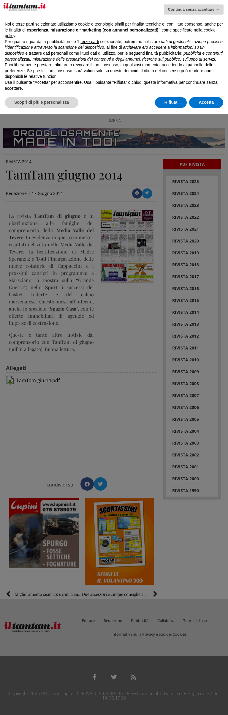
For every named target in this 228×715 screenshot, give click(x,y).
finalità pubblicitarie (163, 53)
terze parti (89, 41)
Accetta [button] (206, 102)
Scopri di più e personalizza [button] (41, 102)
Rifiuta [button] (171, 102)
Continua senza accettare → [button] (193, 9)
